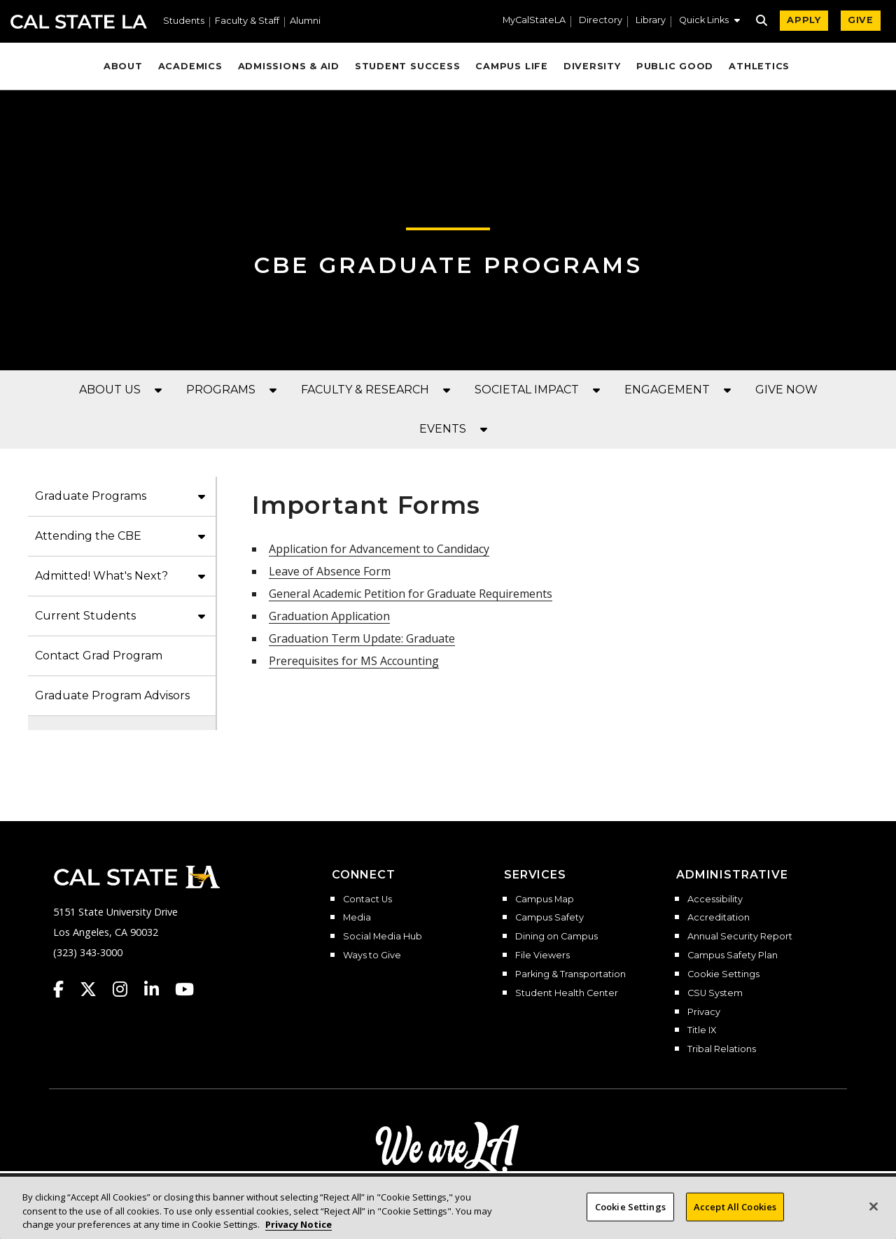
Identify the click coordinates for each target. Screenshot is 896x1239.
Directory (600, 20)
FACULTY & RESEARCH (365, 389)
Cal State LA (78, 22)
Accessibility (715, 899)
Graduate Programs (90, 496)
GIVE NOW (786, 389)
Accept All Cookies (735, 1219)
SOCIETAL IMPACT (527, 389)
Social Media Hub (382, 936)
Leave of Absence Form (330, 571)
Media (357, 918)
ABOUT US (110, 389)
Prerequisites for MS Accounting (354, 660)
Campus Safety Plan (732, 955)
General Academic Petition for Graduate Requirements (410, 593)
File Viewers (542, 955)
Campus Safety (549, 918)
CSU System (715, 993)
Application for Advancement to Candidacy (379, 548)
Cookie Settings (723, 974)
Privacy (703, 1012)
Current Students (85, 615)
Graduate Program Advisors (112, 695)
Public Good (674, 66)
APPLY (804, 20)
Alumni (305, 21)
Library (651, 20)
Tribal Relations (721, 1049)
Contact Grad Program (98, 655)
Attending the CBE (88, 535)
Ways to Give (372, 955)
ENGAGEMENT (667, 389)
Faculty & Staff (247, 21)
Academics (190, 66)
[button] (709, 21)
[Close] (873, 1218)
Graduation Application (329, 616)
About (123, 66)
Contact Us (367, 899)
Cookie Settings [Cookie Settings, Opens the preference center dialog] (630, 1219)
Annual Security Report (739, 936)
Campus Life (511, 66)
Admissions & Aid (289, 66)
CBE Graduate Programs (448, 265)
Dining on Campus (556, 936)
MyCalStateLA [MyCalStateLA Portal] (534, 20)
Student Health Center (566, 993)
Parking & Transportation (570, 974)
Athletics (759, 66)
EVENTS (442, 428)
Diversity (592, 66)
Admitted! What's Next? (101, 575)
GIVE (861, 20)
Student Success (408, 66)
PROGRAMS (220, 389)
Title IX (701, 1030)
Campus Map (544, 899)
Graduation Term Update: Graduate (362, 638)
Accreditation (718, 918)
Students (183, 21)
